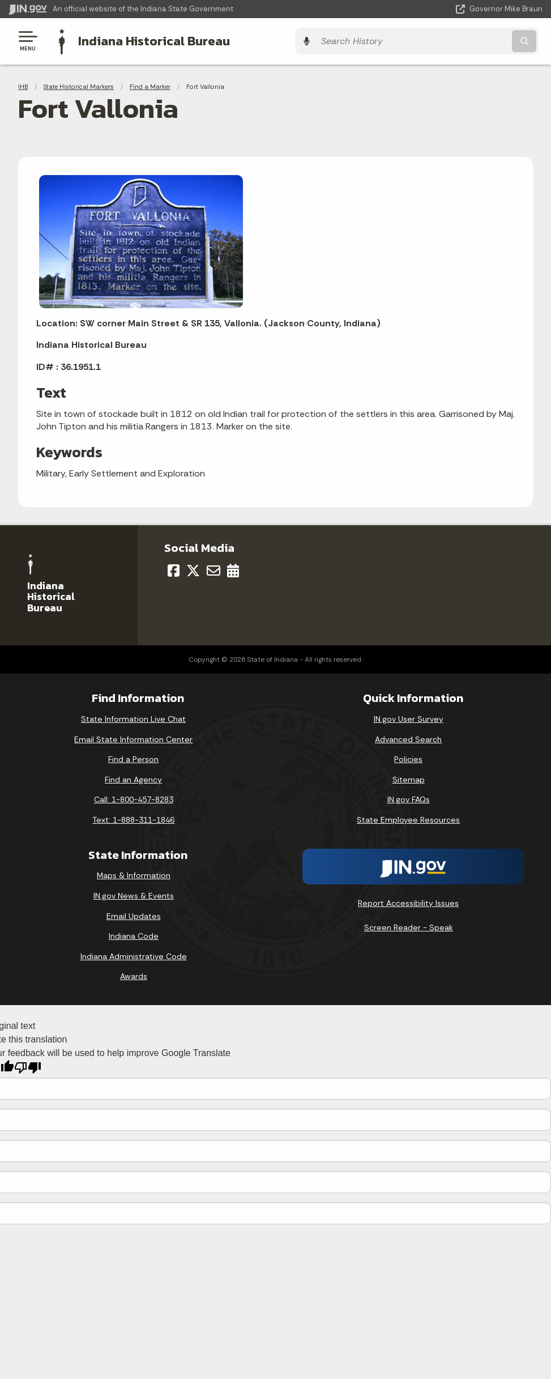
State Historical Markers (79, 85)
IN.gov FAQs (408, 798)
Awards (133, 975)
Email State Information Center (133, 738)
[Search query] (462, 40)
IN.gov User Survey (408, 717)
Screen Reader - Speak (408, 926)
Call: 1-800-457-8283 (133, 798)
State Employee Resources (408, 818)
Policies (408, 758)
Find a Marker (150, 85)
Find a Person (133, 758)
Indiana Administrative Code (133, 955)
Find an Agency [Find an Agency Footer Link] (133, 778)
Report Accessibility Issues (408, 901)
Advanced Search (408, 738)
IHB (23, 85)
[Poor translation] (27, 1066)
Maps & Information (133, 874)
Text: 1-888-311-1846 (133, 818)
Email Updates (133, 914)
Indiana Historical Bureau (150, 40)
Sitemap (408, 778)
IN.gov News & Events (133, 894)
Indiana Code (134, 935)
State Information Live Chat (133, 717)
